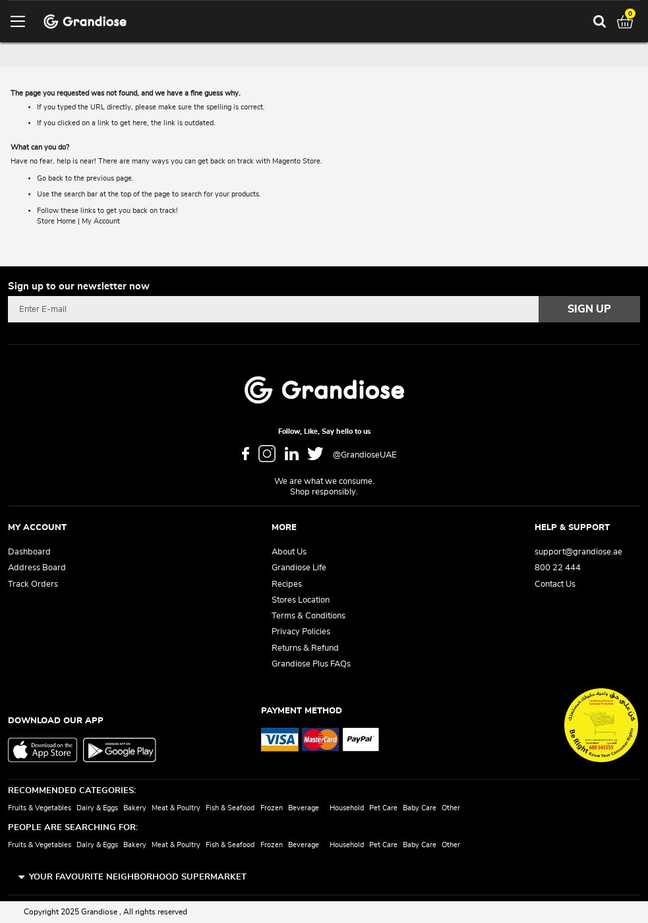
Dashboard (29, 552)
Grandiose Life (299, 568)
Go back (50, 178)
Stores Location (301, 600)
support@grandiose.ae (578, 552)
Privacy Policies (301, 632)
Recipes (287, 584)
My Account (101, 221)
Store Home (56, 221)
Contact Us (555, 584)
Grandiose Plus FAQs (311, 664)
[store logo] (85, 21)
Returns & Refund (305, 648)
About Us (289, 552)
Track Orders (33, 584)
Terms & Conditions (308, 616)
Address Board (37, 568)
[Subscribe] (589, 309)
